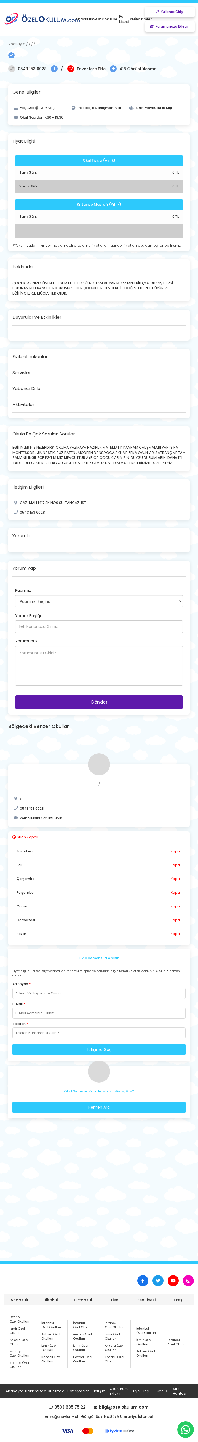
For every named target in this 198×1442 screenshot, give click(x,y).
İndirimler (143, 19)
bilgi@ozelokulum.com (121, 1407)
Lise (114, 1300)
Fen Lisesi (146, 1300)
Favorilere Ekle (91, 69)
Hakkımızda (35, 1391)
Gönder (99, 702)
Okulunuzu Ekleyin (119, 1391)
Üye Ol (162, 1391)
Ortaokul (83, 1300)
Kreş (178, 1300)
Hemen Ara (99, 1107)
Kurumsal (57, 1391)
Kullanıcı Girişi (169, 11)
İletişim (99, 1391)
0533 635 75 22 (67, 1407)
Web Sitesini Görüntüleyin (41, 818)
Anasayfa (15, 1391)
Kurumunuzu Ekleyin (169, 26)
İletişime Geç (99, 1049)
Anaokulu (20, 1300)
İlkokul (51, 1300)
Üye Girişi (141, 1391)
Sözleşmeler (78, 1391)
